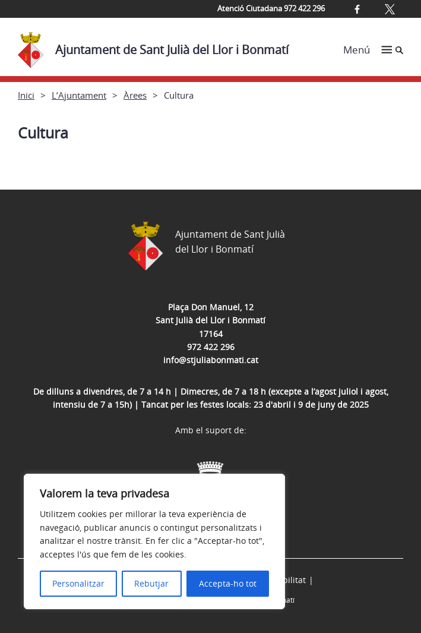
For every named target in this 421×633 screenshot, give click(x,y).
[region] (154, 541)
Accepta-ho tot (228, 583)
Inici (26, 95)
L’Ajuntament (79, 95)
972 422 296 (211, 346)
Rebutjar (151, 583)
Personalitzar (78, 583)
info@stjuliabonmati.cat (210, 360)
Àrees (135, 95)
